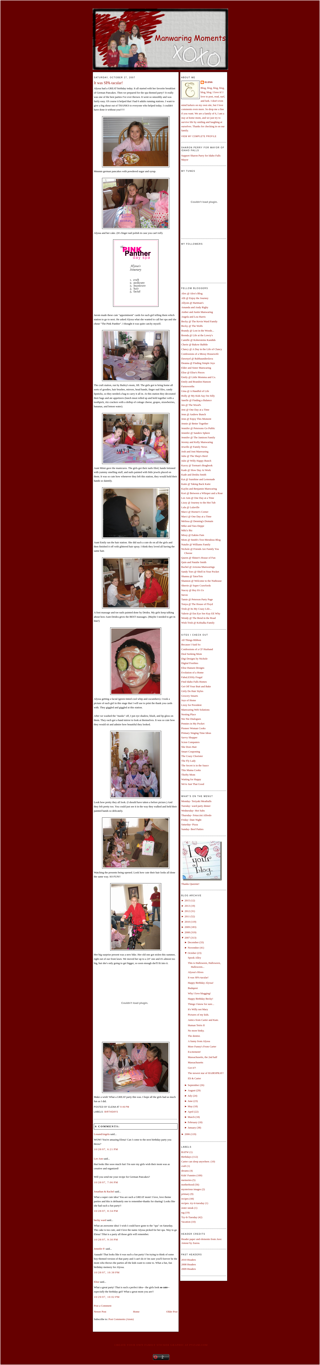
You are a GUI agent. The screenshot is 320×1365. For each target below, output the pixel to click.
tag (182, 1212)
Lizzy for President (191, 704)
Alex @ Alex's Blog (191, 293)
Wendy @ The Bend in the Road (198, 617)
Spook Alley (194, 957)
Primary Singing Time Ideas (196, 732)
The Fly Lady (188, 760)
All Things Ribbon (191, 640)
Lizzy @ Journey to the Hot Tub (198, 502)
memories (186, 1180)
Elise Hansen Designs (192, 667)
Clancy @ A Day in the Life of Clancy (201, 349)
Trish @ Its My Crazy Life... (196, 608)
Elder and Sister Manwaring (196, 367)
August (192, 1090)
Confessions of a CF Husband (197, 649)
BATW (185, 1152)
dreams (185, 1170)
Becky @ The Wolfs (192, 325)
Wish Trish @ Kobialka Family (197, 622)
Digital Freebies (189, 663)
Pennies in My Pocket (192, 723)
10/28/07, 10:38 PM (107, 1272)
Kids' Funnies (188, 1175)
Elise (96, 1281)
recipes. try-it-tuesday (192, 1203)
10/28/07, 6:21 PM (106, 1149)
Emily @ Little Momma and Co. (198, 377)
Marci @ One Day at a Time (196, 516)
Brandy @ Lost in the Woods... (197, 330)
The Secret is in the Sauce (195, 765)
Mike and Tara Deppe (192, 525)
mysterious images (191, 1189)
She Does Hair (189, 746)
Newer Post (100, 1311)
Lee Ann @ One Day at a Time (197, 497)
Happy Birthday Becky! (200, 998)
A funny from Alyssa (199, 1041)
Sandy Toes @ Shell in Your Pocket (200, 571)
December (193, 942)
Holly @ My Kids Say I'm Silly (198, 395)
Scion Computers (190, 742)
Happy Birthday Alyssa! (200, 982)
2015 (187, 900)
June (190, 1101)
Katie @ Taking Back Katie (196, 484)
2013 (187, 905)
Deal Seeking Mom (191, 653)
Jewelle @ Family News (194, 446)
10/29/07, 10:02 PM (107, 1296)
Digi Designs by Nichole (194, 658)
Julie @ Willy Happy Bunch (196, 460)
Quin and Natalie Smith (193, 562)
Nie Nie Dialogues (191, 718)
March (191, 1116)
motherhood (187, 1184)
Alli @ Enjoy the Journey (194, 298)
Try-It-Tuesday (189, 1217)
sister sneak (187, 1207)
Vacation (185, 1221)
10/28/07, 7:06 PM (106, 1182)
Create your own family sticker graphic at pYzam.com (161, 1344)
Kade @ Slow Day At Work (196, 470)
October (192, 952)
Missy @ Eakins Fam (192, 535)
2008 (187, 932)
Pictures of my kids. (198, 1014)
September (193, 1085)
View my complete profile (199, 136)
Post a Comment (102, 1305)
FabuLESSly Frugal (191, 677)
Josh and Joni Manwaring (194, 451)
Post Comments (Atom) (121, 1319)
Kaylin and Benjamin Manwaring (199, 488)
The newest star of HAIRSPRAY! (206, 1073)
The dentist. (194, 1035)
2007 (187, 937)
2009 (187, 927)
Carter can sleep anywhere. (195, 1161)
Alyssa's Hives (195, 972)
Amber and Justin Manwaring (197, 312)
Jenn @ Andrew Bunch (193, 414)
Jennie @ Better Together (194, 423)
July (190, 1095)
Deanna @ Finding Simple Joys (198, 363)
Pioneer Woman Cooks (193, 728)
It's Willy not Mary (198, 1009)
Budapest (193, 988)
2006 (187, 1134)
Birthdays (111, 1112)
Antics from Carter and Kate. (203, 1019)
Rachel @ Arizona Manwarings (198, 566)
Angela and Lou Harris (193, 316)
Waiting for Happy (191, 779)
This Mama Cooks (191, 770)
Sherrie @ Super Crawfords (196, 585)
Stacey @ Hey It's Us (192, 590)
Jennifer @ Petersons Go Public (198, 428)
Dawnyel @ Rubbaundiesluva (197, 358)
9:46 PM (124, 1107)
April (190, 1111)
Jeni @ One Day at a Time (195, 409)
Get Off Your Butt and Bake (196, 686)
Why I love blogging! (199, 993)
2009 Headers (188, 1268)
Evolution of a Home (192, 672)
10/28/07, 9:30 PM (106, 1239)
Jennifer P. (99, 1248)
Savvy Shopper (189, 737)
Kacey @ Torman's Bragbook (197, 465)
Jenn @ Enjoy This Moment (196, 418)
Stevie (184, 594)
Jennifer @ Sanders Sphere (195, 432)
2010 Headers (188, 1259)
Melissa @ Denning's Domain (197, 521)
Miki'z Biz (186, 530)
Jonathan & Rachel (104, 1191)
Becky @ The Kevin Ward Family (199, 321)
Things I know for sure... (201, 1004)
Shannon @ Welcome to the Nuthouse (201, 580)
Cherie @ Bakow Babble (194, 344)
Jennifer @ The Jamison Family (198, 437)
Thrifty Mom (188, 774)
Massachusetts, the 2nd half (202, 1057)
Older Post (172, 1311)
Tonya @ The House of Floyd (197, 604)
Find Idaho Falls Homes (194, 681)
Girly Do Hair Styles (192, 691)
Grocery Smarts (189, 695)
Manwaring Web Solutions (195, 709)
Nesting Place (188, 714)
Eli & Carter (194, 1078)
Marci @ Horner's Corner (194, 511)
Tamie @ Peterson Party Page (197, 599)
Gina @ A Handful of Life (195, 391)
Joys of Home (188, 700)
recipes (185, 1198)
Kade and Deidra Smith (193, 474)
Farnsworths (187, 386)
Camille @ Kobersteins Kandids (198, 340)
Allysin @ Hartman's (192, 302)
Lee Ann (98, 1158)
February (192, 1122)
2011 (187, 916)
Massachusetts (195, 1062)
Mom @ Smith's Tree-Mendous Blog (201, 539)
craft (183, 1165)
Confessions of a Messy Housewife (200, 353)
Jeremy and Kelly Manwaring (197, 442)
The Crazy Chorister (192, 756)
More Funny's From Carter (202, 1046)
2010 (187, 921)
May (190, 1106)
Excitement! (194, 1051)
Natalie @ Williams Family (195, 544)
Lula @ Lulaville (190, 507)
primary (185, 1193)
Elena (209, 82)
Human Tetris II (196, 1025)
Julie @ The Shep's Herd (194, 456)
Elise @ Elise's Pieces (192, 372)
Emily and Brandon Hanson (196, 381)
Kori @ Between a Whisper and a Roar (202, 493)
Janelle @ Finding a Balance (196, 400)
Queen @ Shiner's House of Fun (198, 557)
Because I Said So (190, 644)
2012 (187, 911)
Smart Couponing (190, 751)
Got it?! (192, 1067)
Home (136, 1311)
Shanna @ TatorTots (192, 576)
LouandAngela (102, 1134)
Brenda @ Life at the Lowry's (197, 335)
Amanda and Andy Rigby (194, 307)
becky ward (100, 1220)
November (193, 947)
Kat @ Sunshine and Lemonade (198, 479)
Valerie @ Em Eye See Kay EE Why (200, 613)
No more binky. (196, 1030)
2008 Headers (188, 1264)
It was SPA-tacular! (108, 83)
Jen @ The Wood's (191, 404)
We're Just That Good (192, 784)
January (192, 1127)
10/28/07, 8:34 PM (106, 1210)
